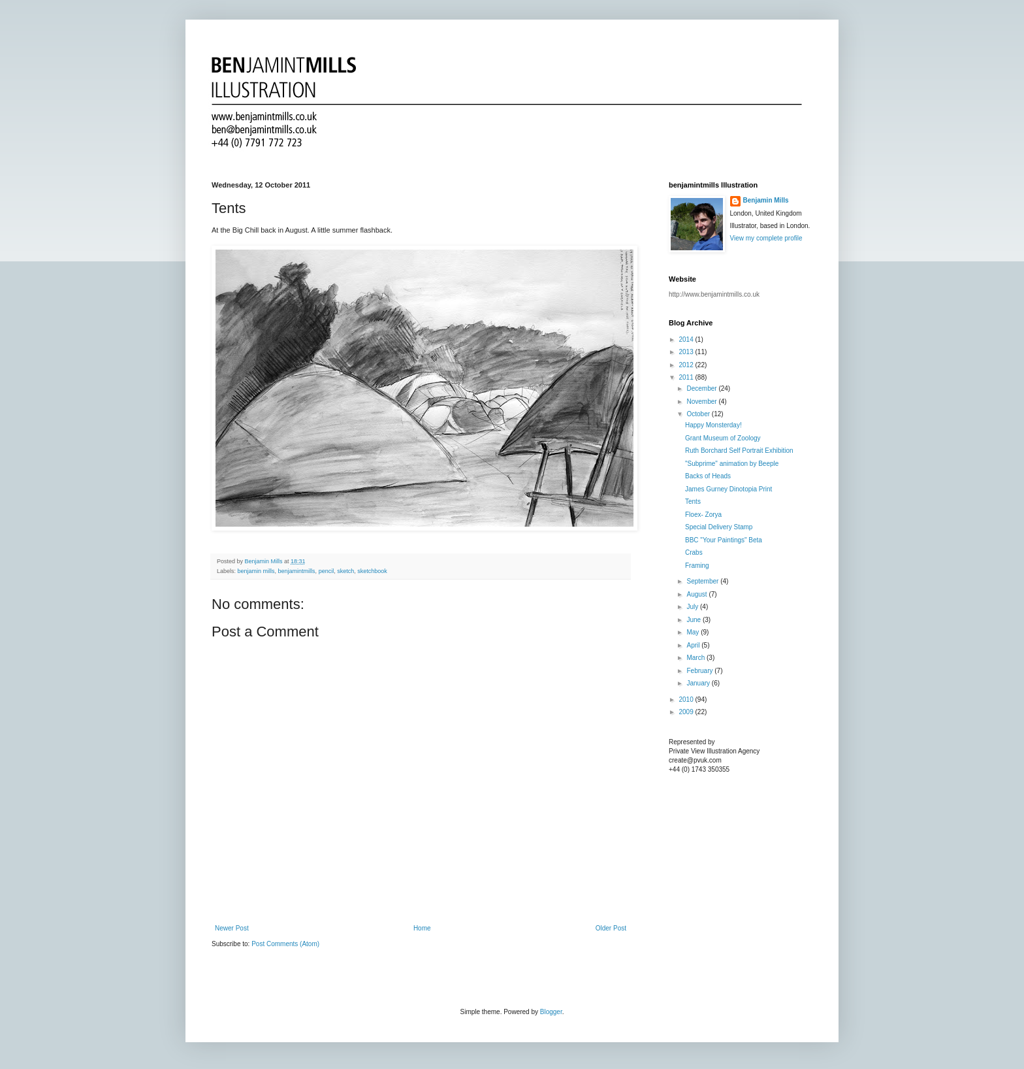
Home (422, 928)
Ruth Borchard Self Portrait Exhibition (739, 450)
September (703, 581)
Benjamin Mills (766, 200)
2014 (687, 339)
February (700, 670)
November (702, 401)
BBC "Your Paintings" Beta (723, 540)
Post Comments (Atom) (285, 943)
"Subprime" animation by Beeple (731, 463)
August (697, 594)
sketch (345, 571)
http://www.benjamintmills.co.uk (714, 294)
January (698, 683)
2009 (687, 711)
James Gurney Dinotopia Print (728, 489)
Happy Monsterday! (713, 425)
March (696, 657)
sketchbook (372, 571)
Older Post (611, 928)
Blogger (551, 1011)
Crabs (694, 552)
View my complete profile (766, 238)
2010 (687, 699)
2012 (687, 365)
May (693, 632)
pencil (326, 571)
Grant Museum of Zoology (723, 438)
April (693, 645)
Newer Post (232, 928)
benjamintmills (296, 571)
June (694, 619)
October (698, 414)
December (702, 388)
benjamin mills (256, 571)
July (693, 606)
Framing (697, 565)
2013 (687, 351)
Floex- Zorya (703, 514)
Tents (693, 501)
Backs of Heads (708, 476)
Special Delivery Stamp (718, 527)
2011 (687, 377)
